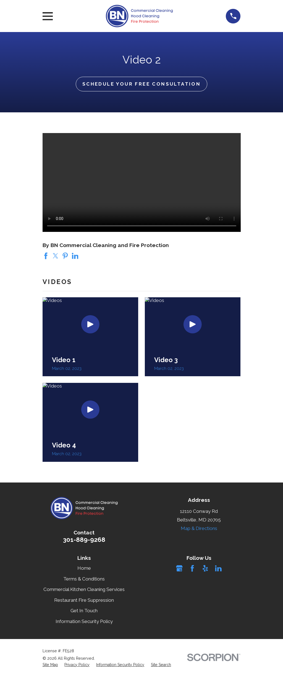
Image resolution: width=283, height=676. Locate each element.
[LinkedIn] (218, 568)
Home (84, 568)
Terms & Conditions (84, 579)
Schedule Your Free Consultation (141, 84)
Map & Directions (199, 528)
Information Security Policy (84, 621)
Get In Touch (84, 610)
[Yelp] (205, 568)
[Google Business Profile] (179, 568)
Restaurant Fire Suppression (84, 600)
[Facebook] (192, 568)
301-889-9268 (84, 539)
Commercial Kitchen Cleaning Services (84, 589)
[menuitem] (50, 665)
